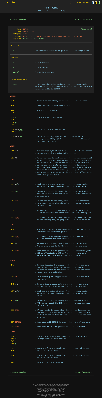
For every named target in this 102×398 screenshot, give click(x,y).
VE (17, 191)
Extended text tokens (33, 39)
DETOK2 (18, 322)
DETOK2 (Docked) (82, 19)
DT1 (16, 201)
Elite (79, 2)
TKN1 (21, 129)
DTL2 (17, 217)
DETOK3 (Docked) (19, 19)
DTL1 (17, 236)
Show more (86, 29)
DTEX (17, 310)
